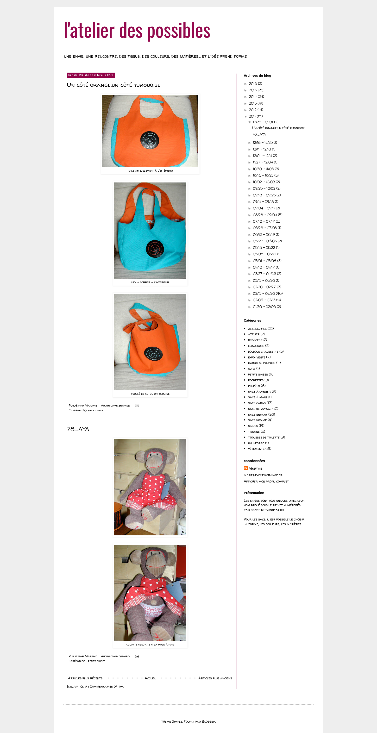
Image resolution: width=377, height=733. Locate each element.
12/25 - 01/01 (263, 122)
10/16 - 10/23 (263, 175)
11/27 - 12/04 (263, 162)
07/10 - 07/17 (264, 221)
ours (251, 368)
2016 (253, 83)
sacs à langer (259, 391)
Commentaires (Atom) (107, 686)
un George (256, 443)
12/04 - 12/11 (263, 155)
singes (253, 425)
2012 (253, 109)
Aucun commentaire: (116, 405)
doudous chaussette (263, 351)
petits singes (96, 661)
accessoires (257, 328)
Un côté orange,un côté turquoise (113, 85)
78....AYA (78, 429)
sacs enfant (257, 414)
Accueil (150, 678)
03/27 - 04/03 (265, 273)
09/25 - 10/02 (264, 188)
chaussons (256, 345)
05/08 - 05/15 (265, 254)
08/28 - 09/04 (265, 215)
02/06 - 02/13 (264, 300)
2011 (253, 116)
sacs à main (257, 397)
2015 (253, 90)
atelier (254, 334)
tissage (254, 431)
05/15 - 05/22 (264, 247)
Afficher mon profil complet (266, 481)
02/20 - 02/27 (265, 287)
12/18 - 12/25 (263, 142)
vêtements (256, 448)
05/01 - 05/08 (265, 260)
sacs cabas (95, 410)
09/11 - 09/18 (264, 201)
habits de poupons (261, 362)
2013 (253, 103)
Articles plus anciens (215, 678)
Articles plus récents (85, 678)
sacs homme (257, 420)
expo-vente (256, 357)
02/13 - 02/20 (264, 293)
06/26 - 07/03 (265, 228)
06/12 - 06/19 (264, 234)
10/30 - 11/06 (264, 169)
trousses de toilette (264, 437)
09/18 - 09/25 (264, 195)
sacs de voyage (259, 408)
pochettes (256, 380)
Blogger (208, 721)
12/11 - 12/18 (262, 149)
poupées (254, 385)
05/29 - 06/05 (265, 241)
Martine (255, 468)
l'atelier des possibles (136, 29)
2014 (253, 96)
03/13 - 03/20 (264, 280)
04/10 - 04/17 (264, 267)
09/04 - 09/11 (264, 208)
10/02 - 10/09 (264, 182)
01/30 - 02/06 (265, 306)
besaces (254, 340)
